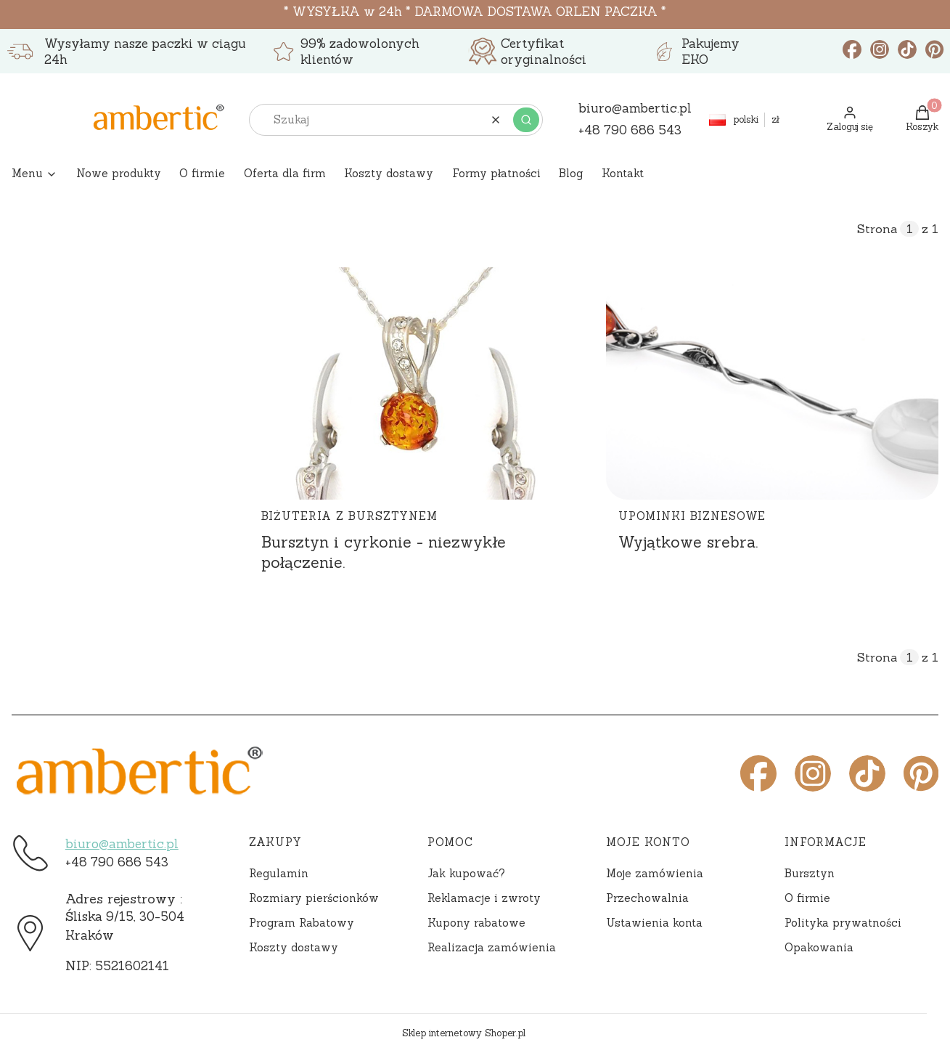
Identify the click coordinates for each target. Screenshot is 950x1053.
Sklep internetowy (463, 1033)
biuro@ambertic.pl (122, 844)
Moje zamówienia (654, 873)
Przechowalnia (647, 898)
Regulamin (278, 873)
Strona (877, 228)
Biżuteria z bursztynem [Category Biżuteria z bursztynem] (349, 516)
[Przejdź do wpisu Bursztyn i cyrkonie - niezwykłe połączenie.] (415, 383)
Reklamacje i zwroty (484, 898)
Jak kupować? (466, 873)
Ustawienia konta (654, 923)
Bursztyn (810, 873)
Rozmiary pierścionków (314, 898)
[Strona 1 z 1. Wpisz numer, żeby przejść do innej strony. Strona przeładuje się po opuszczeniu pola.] (909, 229)
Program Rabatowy (301, 923)
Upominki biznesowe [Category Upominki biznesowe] (692, 516)
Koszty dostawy (293, 947)
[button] (526, 119)
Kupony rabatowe (476, 923)
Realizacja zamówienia (491, 947)
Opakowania (819, 947)
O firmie (807, 898)
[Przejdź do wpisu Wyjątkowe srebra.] (772, 383)
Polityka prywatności (843, 923)
